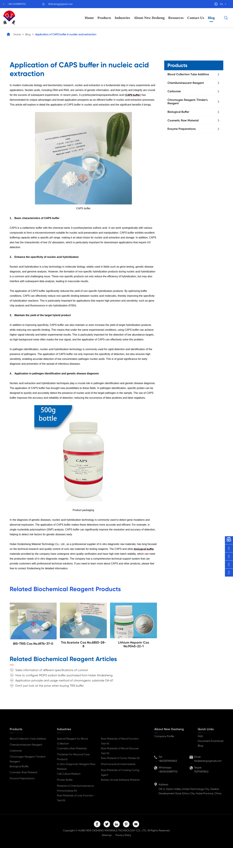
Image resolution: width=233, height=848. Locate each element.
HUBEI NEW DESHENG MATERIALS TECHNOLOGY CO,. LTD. (112, 830)
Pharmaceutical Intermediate (118, 764)
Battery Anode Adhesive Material (120, 779)
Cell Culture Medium (69, 773)
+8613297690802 (167, 760)
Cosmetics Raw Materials (72, 748)
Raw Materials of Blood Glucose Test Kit (120, 751)
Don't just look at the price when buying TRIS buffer (49, 685)
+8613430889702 (17, 4)
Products (104, 18)
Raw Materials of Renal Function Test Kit (120, 741)
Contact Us (195, 18)
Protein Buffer (65, 779)
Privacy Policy (123, 835)
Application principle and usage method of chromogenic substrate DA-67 (64, 680)
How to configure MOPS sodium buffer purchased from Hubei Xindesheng (63, 675)
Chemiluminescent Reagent (185, 83)
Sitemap (107, 835)
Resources (176, 18)
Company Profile (164, 736)
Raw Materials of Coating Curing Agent (120, 772)
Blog (211, 18)
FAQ (200, 736)
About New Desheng (149, 18)
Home (89, 18)
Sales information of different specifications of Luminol (51, 670)
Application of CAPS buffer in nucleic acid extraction (65, 34)
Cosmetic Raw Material (183, 120)
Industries (122, 18)
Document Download (210, 740)
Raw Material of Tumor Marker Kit (120, 758)
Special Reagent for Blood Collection (72, 741)
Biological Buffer (178, 112)
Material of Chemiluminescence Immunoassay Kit (75, 788)
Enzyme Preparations (181, 129)
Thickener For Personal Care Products (73, 757)
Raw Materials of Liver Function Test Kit (75, 798)
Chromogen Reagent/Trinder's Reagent (187, 101)
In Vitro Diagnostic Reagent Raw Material (76, 766)
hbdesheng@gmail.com (60, 4)
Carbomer (174, 91)
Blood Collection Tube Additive (188, 74)
